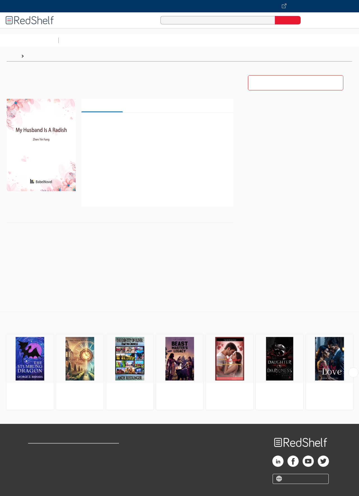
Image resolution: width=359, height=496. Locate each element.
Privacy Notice (43, 468)
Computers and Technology (160, 40)
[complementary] (179, 362)
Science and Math (110, 40)
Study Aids (75, 40)
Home (13, 56)
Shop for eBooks (46, 450)
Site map (37, 477)
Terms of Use (103, 450)
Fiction (317, 40)
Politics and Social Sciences (276, 40)
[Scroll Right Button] (353, 372)
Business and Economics (217, 40)
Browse (34, 56)
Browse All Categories (29, 40)
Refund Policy (103, 459)
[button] (158, 125)
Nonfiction (340, 40)
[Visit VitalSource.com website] (179, 6)
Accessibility (102, 468)
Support (36, 459)
